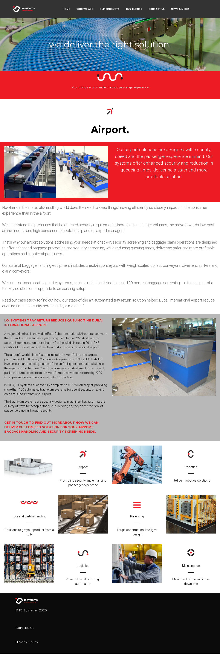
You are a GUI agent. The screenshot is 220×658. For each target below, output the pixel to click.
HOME (66, 9)
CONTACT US (156, 9)
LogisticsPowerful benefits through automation (83, 574)
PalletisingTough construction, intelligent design (137, 525)
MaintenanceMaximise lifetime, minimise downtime (190, 574)
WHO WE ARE (84, 9)
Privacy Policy (26, 642)
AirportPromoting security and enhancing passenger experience (83, 476)
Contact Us (24, 628)
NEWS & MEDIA (180, 9)
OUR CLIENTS (134, 9)
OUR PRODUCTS (109, 9)
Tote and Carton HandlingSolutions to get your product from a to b (29, 525)
